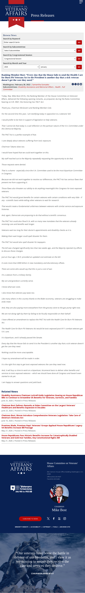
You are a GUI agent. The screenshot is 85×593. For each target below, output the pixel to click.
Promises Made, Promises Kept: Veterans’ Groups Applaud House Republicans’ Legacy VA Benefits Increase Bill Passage (41, 426)
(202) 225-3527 (56, 477)
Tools (55, 527)
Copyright (47, 527)
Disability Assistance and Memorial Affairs (35, 87)
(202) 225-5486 (55, 479)
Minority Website (21, 527)
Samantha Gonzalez (40, 84)
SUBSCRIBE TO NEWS (30, 519)
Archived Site (65, 527)
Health (57, 87)
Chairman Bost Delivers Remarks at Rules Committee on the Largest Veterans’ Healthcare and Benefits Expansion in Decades (38, 406)
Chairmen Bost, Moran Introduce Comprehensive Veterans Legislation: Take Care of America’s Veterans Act (41, 416)
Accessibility (36, 527)
